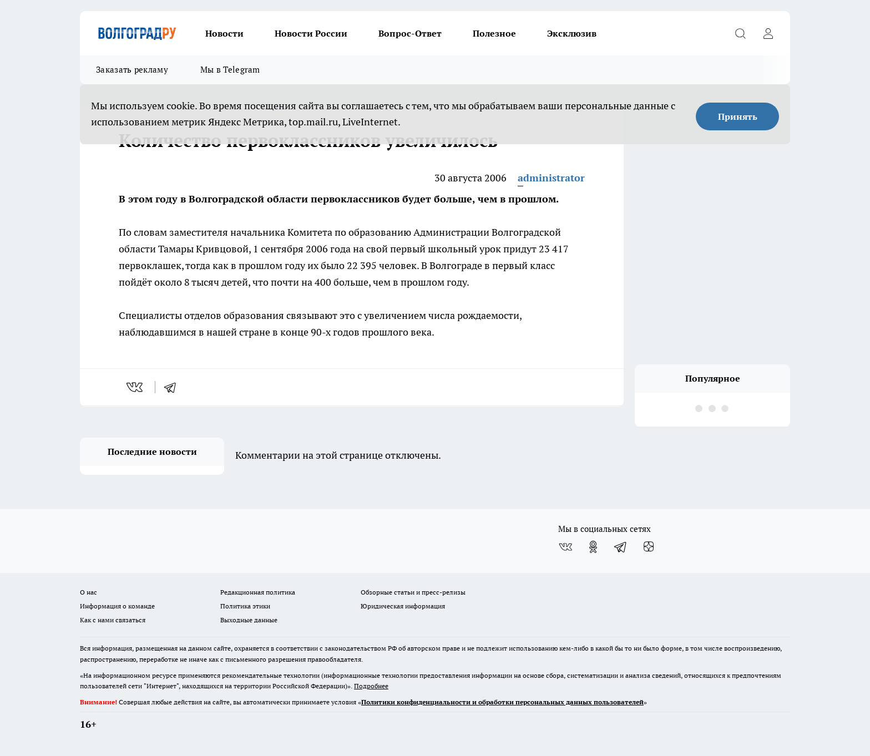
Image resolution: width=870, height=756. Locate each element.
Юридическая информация (403, 606)
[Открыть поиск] (740, 33)
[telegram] (174, 387)
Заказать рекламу (132, 69)
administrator (551, 177)
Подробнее (371, 686)
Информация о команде (117, 606)
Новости (224, 33)
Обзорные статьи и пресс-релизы (413, 592)
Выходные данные (248, 620)
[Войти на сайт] (768, 33)
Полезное (494, 33)
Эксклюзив (571, 33)
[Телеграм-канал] (621, 547)
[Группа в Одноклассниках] (593, 547)
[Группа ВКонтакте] (565, 547)
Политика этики (245, 606)
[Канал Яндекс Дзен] (648, 547)
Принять (737, 116)
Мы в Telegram (230, 69)
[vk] (135, 387)
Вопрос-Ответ (410, 33)
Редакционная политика (257, 592)
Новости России (311, 33)
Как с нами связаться (112, 620)
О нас (88, 592)
